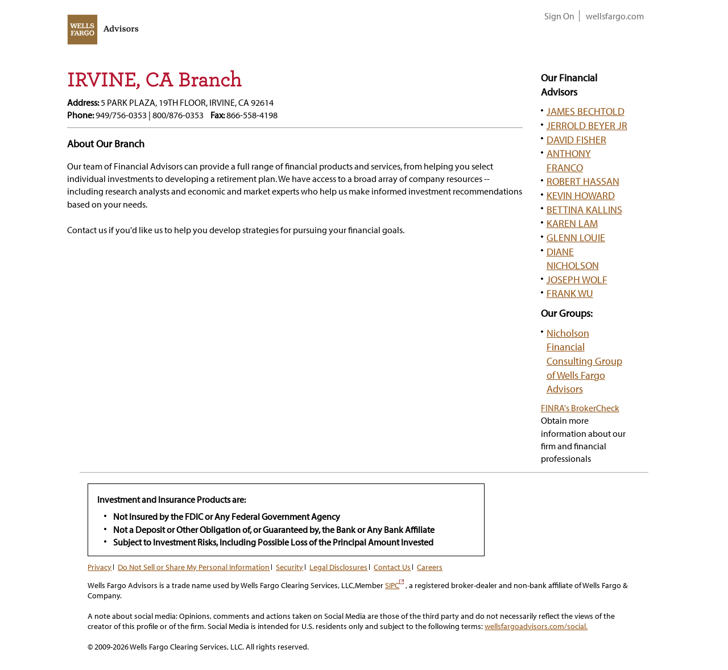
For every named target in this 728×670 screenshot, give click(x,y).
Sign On (559, 16)
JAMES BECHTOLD (585, 111)
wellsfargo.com (615, 16)
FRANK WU (570, 293)
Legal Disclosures (338, 567)
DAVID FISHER (576, 139)
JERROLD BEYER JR (587, 125)
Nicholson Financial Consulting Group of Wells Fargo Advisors (584, 360)
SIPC (394, 585)
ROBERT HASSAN (583, 181)
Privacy (99, 567)
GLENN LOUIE (576, 237)
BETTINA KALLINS (584, 209)
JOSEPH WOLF (577, 279)
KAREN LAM (572, 223)
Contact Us (392, 567)
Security (289, 567)
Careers (429, 567)
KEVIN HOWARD (581, 195)
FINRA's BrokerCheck (580, 407)
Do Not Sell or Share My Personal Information (194, 567)
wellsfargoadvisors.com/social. (536, 626)
